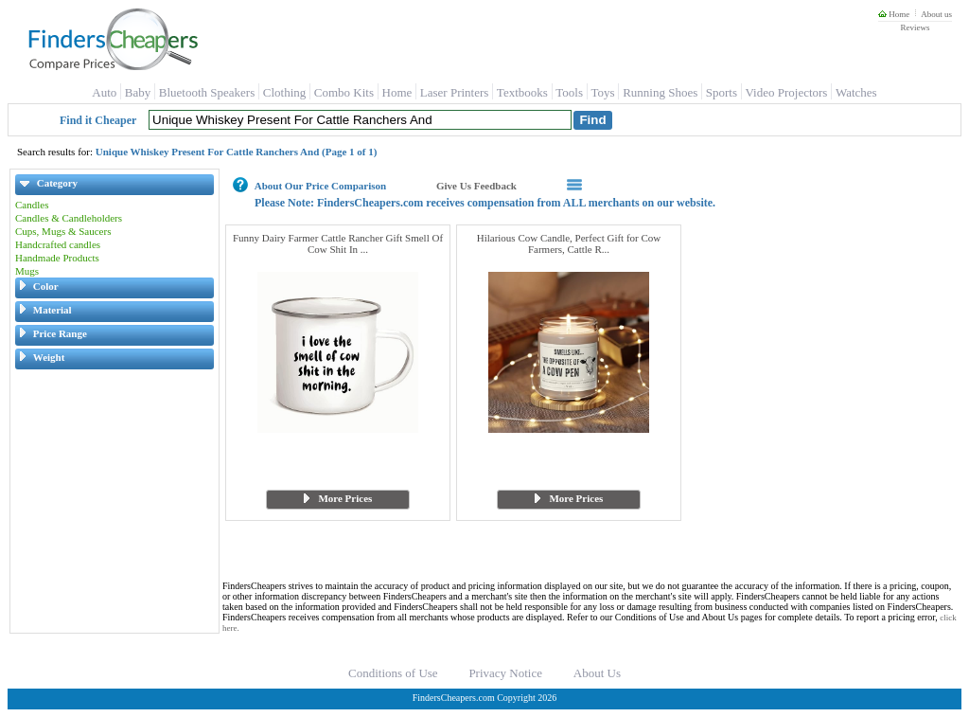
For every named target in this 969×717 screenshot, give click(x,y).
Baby (137, 92)
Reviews (914, 27)
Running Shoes (660, 92)
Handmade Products (57, 257)
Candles (31, 204)
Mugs (27, 271)
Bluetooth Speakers (207, 92)
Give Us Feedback (476, 185)
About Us (597, 673)
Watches (856, 92)
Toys (603, 92)
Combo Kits (344, 92)
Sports (721, 92)
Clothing (285, 92)
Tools (569, 92)
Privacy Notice (505, 673)
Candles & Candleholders (68, 218)
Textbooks (522, 92)
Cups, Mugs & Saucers (63, 231)
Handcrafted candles (57, 244)
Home (893, 14)
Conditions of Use (393, 673)
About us (936, 14)
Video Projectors (786, 92)
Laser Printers (454, 92)
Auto (104, 92)
